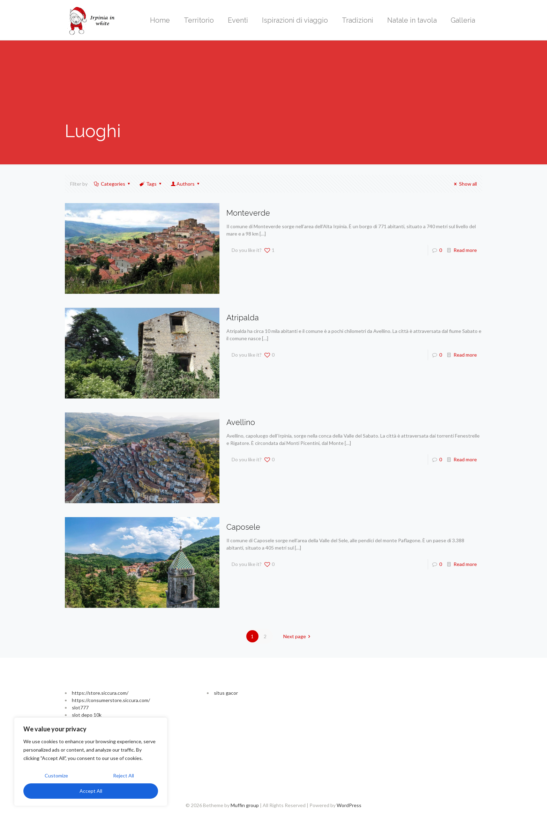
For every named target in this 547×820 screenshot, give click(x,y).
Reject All (123, 775)
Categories (112, 184)
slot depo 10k (87, 715)
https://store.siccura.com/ (100, 693)
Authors (186, 184)
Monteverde (248, 212)
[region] (90, 761)
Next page (298, 636)
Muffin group (245, 805)
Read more (465, 250)
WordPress (349, 805)
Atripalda (242, 317)
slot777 (80, 707)
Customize (56, 775)
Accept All (91, 791)
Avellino (240, 422)
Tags (150, 184)
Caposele (243, 526)
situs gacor (226, 693)
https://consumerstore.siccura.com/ (111, 700)
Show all (464, 184)
